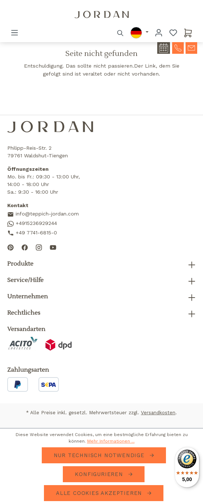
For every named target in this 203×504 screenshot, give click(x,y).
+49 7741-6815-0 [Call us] (32, 233)
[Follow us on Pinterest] (10, 247)
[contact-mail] (191, 47)
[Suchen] (120, 32)
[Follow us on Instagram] (39, 247)
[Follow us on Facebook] (24, 247)
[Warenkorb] (188, 32)
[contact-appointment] (163, 48)
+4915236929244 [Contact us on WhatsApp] (32, 223)
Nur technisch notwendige (100, 455)
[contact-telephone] (178, 47)
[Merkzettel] (173, 32)
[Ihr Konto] (158, 32)
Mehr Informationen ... (111, 441)
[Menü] (14, 32)
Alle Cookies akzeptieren (100, 493)
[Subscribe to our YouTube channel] (53, 247)
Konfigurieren (100, 474)
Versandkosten (158, 412)
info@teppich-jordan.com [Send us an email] (43, 214)
